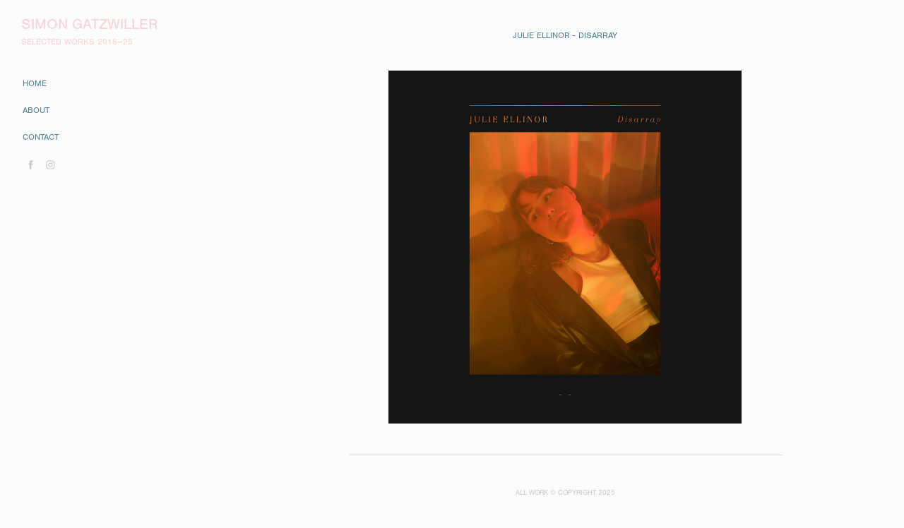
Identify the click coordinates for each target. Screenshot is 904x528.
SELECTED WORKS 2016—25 (77, 42)
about (36, 110)
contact (41, 137)
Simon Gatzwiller (89, 24)
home (35, 83)
